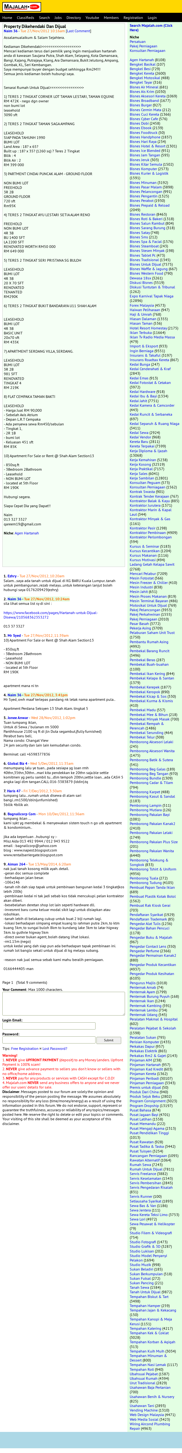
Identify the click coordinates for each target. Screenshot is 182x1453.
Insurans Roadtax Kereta (149, 359)
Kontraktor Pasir (142, 528)
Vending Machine (144, 1410)
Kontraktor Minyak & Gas (150, 518)
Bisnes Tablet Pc (143, 255)
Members (111, 17)
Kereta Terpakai (142, 446)
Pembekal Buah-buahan (149, 664)
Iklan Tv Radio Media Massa (152, 337)
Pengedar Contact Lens (148, 946)
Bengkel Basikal (143, 64)
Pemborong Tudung (146, 882)
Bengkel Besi (140, 68)
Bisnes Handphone (145, 137)
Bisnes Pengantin (144, 196)
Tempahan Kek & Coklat (149, 1332)
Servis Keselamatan (145, 1178)
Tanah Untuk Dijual (145, 1291)
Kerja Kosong (140, 464)
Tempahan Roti (142, 1369)
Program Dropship (144, 1105)
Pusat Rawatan (142, 1141)
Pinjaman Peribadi (144, 1078)
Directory (74, 17)
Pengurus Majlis (143, 982)
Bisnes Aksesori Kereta (148, 96)
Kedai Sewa (139, 432)
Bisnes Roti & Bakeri (146, 218)
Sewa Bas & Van (143, 1205)
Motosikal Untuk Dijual (148, 605)
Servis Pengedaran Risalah (151, 1187)
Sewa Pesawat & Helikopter (152, 1223)
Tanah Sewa (139, 1287)
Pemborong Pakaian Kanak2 (152, 823)
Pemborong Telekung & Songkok (149, 862)
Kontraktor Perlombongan (151, 537)
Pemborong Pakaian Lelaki (151, 832)
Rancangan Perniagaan (148, 1155)
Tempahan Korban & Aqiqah (152, 1341)
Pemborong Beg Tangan (149, 773)
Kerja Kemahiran (143, 459)
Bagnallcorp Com (22, 813)
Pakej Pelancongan (145, 609)
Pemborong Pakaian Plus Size (154, 841)
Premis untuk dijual (145, 1087)
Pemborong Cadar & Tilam (151, 782)
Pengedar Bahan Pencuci (149, 928)
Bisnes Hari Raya (143, 141)
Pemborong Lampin (146, 805)
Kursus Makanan (143, 555)
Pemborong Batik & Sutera (151, 759)
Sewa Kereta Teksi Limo (149, 1214)
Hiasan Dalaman (143, 318)
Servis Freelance (143, 1173)
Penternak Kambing (146, 1005)
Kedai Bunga (140, 364)
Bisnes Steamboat (144, 246)
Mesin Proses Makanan (148, 596)
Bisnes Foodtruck (144, 132)
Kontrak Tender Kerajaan (149, 496)
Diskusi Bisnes (141, 282)
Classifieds (25, 17)
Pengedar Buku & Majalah (151, 937)
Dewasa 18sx (140, 278)
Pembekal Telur (142, 737)
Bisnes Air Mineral (144, 87)
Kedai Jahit (138, 400)
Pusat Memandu (143, 1123)
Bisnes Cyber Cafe (144, 118)
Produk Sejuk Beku (145, 1096)
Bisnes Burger (141, 105)
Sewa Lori (137, 1219)
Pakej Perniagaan (143, 46)
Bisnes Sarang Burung (147, 227)
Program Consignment (148, 1100)
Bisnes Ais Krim (142, 91)
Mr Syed (14, 635)
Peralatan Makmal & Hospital (154, 1019)
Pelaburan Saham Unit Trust (152, 632)
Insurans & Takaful (145, 355)
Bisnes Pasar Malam (146, 187)
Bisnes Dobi (139, 123)
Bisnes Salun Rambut (147, 223)
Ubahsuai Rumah (144, 1378)
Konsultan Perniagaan (147, 50)
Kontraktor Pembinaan (148, 532)
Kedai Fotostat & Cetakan (150, 382)
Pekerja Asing (140, 628)
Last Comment (78, 30)
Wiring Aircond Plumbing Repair (150, 1426)
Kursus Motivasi (143, 559)
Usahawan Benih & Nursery (152, 1396)
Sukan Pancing (142, 1282)
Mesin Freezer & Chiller (149, 582)
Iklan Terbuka (141, 332)
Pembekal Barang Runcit (149, 650)
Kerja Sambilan (142, 478)
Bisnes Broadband (144, 100)
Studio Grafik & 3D (145, 1246)
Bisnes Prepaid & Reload (150, 205)
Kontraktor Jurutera (145, 505)
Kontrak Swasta (142, 491)
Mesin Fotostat (142, 578)
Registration (133, 17)
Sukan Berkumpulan (146, 1273)
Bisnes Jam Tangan (145, 155)
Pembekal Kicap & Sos (148, 696)
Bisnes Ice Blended (145, 150)
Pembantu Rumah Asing (149, 641)
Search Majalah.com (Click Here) (151, 27)
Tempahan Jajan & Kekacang (153, 1310)
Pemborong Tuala (144, 878)
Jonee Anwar (18, 717)
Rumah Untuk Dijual (146, 1169)
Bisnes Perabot (141, 200)
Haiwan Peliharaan (145, 309)
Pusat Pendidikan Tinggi (149, 1132)
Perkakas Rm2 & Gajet (148, 1055)
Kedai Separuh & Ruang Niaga (154, 423)
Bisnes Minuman (143, 182)
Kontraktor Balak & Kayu (150, 500)
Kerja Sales (139, 473)
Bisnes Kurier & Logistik (149, 173)
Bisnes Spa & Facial (146, 241)
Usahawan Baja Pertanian (150, 1387)
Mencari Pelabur (143, 573)
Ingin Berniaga (141, 350)
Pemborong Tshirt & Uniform (153, 869)
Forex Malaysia (142, 305)
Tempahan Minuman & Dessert (148, 1357)
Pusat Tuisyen (141, 1151)
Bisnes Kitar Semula (146, 164)
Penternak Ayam (142, 991)
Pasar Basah (139, 623)
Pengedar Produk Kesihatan (152, 973)
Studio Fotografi (143, 1241)
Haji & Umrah (141, 314)
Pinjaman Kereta (143, 1073)
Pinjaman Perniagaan (147, 1082)
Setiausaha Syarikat (145, 1201)
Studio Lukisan (142, 1251)
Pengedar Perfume (144, 950)
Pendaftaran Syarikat (146, 914)
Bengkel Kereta (142, 73)
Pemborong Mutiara (146, 809)
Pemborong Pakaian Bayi (150, 814)
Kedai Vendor (140, 437)
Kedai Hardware (142, 391)
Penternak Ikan (142, 1000)
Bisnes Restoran (142, 214)
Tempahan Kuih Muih (147, 1351)
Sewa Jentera (140, 1210)
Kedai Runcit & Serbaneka (151, 414)
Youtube (92, 17)
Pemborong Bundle (145, 778)
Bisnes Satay (140, 232)
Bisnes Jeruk (139, 159)
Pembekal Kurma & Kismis (151, 700)
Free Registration (24, 1048)
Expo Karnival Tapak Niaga (151, 296)
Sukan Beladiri (141, 1269)
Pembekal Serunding (146, 732)
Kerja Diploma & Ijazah (148, 450)
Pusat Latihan (141, 1119)
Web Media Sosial (144, 1419)
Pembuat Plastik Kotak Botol (153, 896)
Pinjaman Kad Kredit (146, 1069)
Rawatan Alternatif (145, 1160)
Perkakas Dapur (142, 1046)
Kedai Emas (139, 378)
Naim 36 (11, 30)
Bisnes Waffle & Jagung (149, 268)
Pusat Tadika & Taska (147, 1146)
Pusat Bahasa (140, 1110)
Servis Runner (141, 1196)
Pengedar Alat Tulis (145, 923)
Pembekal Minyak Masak (150, 719)
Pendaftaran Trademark (148, 919)
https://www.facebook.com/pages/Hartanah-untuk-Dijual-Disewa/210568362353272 (51, 614)
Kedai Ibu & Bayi (143, 396)
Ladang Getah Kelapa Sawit (152, 564)
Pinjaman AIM (141, 1060)
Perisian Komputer (144, 1041)
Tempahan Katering (145, 1328)
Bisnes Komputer (143, 168)
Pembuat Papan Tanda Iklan (152, 887)
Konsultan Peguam (145, 482)
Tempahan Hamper (145, 1305)
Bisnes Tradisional (144, 259)
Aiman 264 (16, 864)
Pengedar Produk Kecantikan (153, 964)
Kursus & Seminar (144, 546)
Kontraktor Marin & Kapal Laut (151, 512)
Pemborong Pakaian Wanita (152, 850)
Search (44, 17)
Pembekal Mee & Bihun (149, 714)
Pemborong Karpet (145, 791)
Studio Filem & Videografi (151, 1232)
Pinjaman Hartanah (145, 1064)
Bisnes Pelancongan (146, 191)
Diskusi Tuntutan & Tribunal (152, 287)
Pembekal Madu (143, 709)
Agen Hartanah (27, 533)
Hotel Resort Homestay (148, 328)
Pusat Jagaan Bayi (144, 1114)
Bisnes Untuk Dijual (145, 264)
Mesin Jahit (139, 591)
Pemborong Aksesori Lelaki (151, 741)
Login (152, 17)
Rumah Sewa (140, 1164)
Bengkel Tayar (141, 82)
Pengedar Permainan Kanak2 (153, 955)
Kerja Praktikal (141, 468)
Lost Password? (55, 1048)
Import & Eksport (144, 346)
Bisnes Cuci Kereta (144, 114)
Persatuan (138, 41)
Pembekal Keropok (145, 691)
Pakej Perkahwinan (145, 614)
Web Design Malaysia (147, 1414)
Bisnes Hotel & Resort (147, 146)
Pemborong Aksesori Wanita (152, 750)
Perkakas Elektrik (143, 1050)
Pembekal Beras (142, 659)
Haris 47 (14, 790)
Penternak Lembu (144, 1010)
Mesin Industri (141, 587)
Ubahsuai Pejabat (144, 1373)
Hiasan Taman (141, 323)
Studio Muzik (140, 1264)
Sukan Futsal (140, 1278)
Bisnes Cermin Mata (145, 109)
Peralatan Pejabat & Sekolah (153, 1028)
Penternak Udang (144, 1014)
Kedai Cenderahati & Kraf (150, 368)
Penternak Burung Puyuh (150, 996)
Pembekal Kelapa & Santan (152, 678)
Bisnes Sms (139, 237)
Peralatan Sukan (143, 1037)
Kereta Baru (139, 441)
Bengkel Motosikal (145, 77)
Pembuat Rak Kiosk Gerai (150, 905)
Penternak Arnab (143, 987)
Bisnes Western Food (146, 273)
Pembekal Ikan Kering (147, 673)
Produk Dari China (144, 1091)
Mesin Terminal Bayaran (149, 600)
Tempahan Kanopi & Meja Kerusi (151, 1321)
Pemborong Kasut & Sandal (152, 796)
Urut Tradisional (142, 1382)
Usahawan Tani (142, 1405)
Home (7, 17)
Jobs (58, 17)
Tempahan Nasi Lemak (148, 1364)
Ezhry (12, 576)
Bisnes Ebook (141, 127)
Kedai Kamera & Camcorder (152, 405)
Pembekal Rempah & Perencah (147, 725)
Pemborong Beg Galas (148, 769)
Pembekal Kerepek (145, 687)
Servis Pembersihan (145, 1182)
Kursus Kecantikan (145, 550)
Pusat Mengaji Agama (147, 1128)
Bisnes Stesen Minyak (147, 250)
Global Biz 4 (17, 763)
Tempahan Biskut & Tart (149, 1296)
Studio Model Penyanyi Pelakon (148, 1257)
